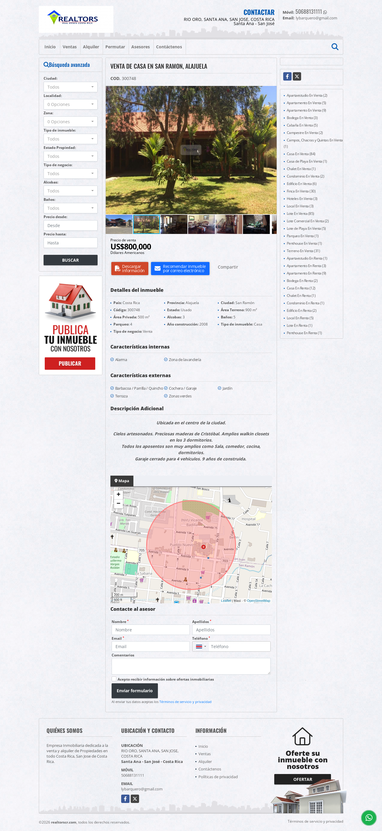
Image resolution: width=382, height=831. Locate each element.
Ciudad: (50, 78)
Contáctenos (169, 47)
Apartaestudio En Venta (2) (307, 95)
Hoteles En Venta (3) (302, 198)
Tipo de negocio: (58, 164)
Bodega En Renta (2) (302, 280)
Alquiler (91, 47)
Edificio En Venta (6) (302, 183)
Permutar (115, 47)
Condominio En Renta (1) (305, 303)
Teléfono (201, 638)
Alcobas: (51, 182)
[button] (271, 91)
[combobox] (71, 87)
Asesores (140, 47)
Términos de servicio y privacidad (185, 701)
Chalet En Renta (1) (301, 295)
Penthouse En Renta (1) (304, 332)
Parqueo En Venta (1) (303, 235)
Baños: (49, 199)
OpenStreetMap (258, 600)
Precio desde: (55, 216)
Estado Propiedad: (60, 147)
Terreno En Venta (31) (303, 250)
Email (118, 638)
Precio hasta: (55, 234)
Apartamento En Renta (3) (306, 265)
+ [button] (118, 495)
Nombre (120, 621)
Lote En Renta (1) (299, 325)
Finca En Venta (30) (301, 191)
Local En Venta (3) (300, 206)
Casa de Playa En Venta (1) (307, 161)
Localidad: (53, 95)
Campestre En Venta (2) (305, 132)
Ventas (70, 47)
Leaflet (226, 600)
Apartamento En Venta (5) (306, 102)
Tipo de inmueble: (60, 130)
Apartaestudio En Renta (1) (307, 258)
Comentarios (123, 655)
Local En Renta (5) (300, 317)
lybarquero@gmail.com (142, 789)
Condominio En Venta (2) (305, 176)
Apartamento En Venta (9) (306, 110)
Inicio (50, 47)
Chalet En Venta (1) (301, 168)
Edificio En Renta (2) (302, 310)
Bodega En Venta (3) (302, 117)
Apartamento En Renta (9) (306, 273)
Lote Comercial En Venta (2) (308, 220)
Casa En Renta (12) (301, 288)
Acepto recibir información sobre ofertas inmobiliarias (166, 679)
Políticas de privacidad (218, 776)
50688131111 (308, 11)
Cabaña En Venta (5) (302, 125)
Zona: (48, 112)
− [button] (118, 503)
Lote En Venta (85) (300, 213)
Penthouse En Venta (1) (304, 243)
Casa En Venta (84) (301, 153)
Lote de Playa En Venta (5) (306, 228)
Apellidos (201, 621)
